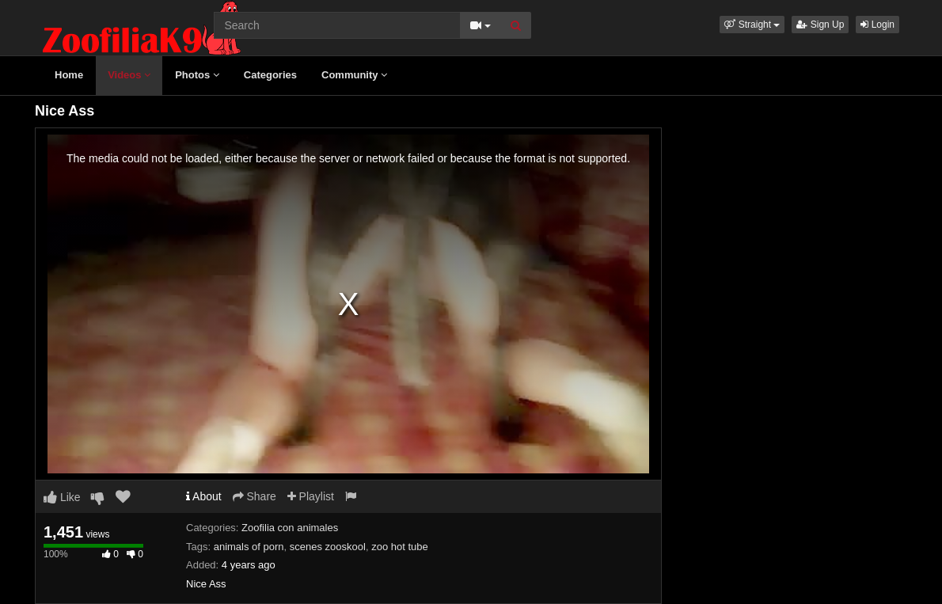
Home (69, 75)
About (204, 496)
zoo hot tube (399, 547)
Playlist (310, 496)
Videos (129, 75)
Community (354, 75)
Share (254, 496)
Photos (197, 75)
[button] (752, 24)
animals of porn (249, 547)
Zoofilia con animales (289, 528)
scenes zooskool (328, 547)
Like (62, 497)
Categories (270, 75)
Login (877, 24)
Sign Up (820, 24)
